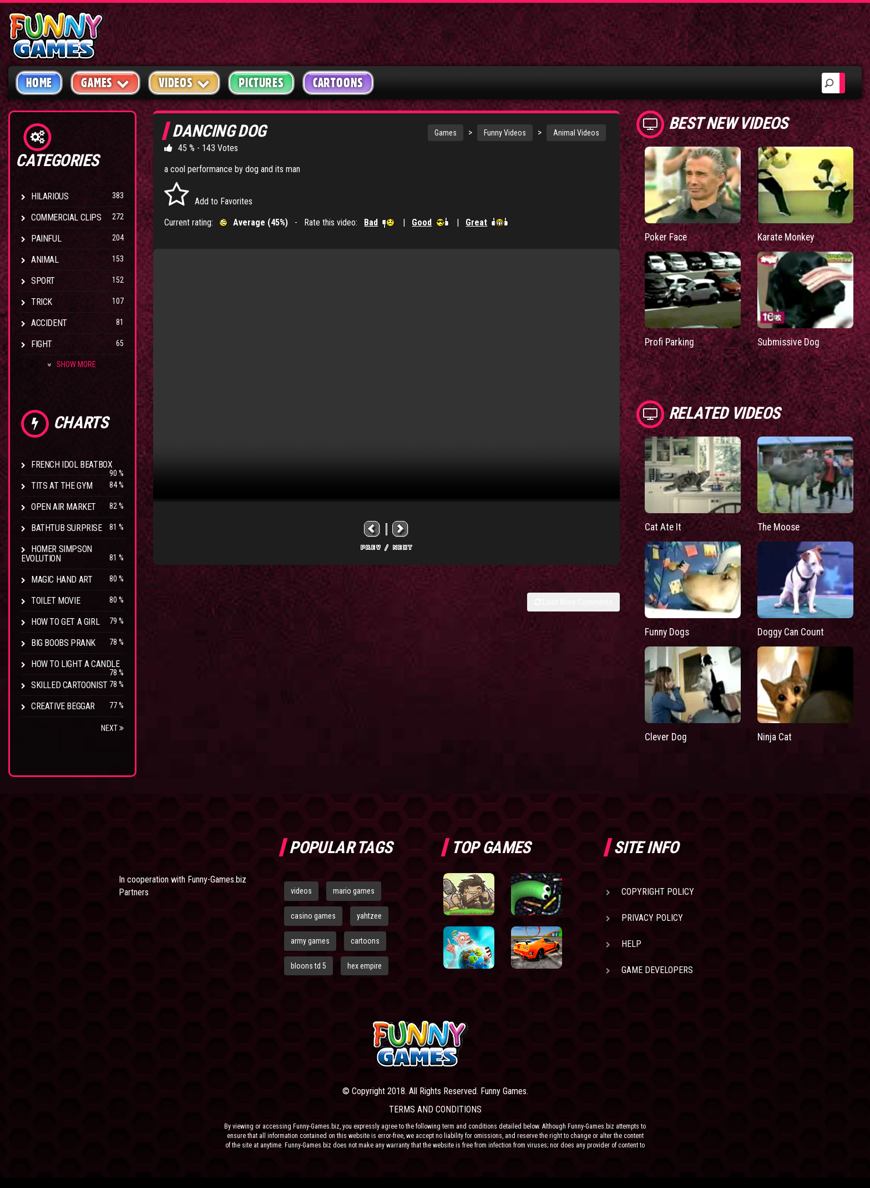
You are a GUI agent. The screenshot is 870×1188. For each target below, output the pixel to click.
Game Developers (657, 970)
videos (301, 890)
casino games (313, 915)
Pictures (261, 83)
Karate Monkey (786, 237)
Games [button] (105, 82)
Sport (43, 280)
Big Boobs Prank (63, 643)
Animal (45, 259)
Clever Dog (666, 735)
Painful (46, 238)
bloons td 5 (308, 965)
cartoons (365, 940)
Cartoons (338, 83)
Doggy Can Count (791, 630)
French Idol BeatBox (71, 464)
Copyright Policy (657, 891)
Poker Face (667, 237)
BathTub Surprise (66, 528)
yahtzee (369, 915)
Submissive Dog (789, 341)
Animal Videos (576, 132)
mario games (354, 890)
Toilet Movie (55, 600)
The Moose (779, 526)
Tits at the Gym (62, 485)
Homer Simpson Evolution (56, 554)
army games (310, 940)
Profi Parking (670, 341)
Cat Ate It (663, 526)
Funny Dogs (668, 630)
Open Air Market (63, 507)
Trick (41, 302)
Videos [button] (184, 82)
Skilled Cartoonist (69, 685)
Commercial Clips (66, 217)
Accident (49, 323)
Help (631, 944)
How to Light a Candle (75, 664)
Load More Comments (573, 602)
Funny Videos (505, 132)
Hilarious (49, 196)
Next (112, 728)
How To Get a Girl (65, 621)
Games (445, 132)
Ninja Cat (775, 735)
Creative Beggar (63, 706)
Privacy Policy (652, 918)
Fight (41, 344)
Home (39, 83)
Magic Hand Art (61, 579)
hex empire (364, 965)
